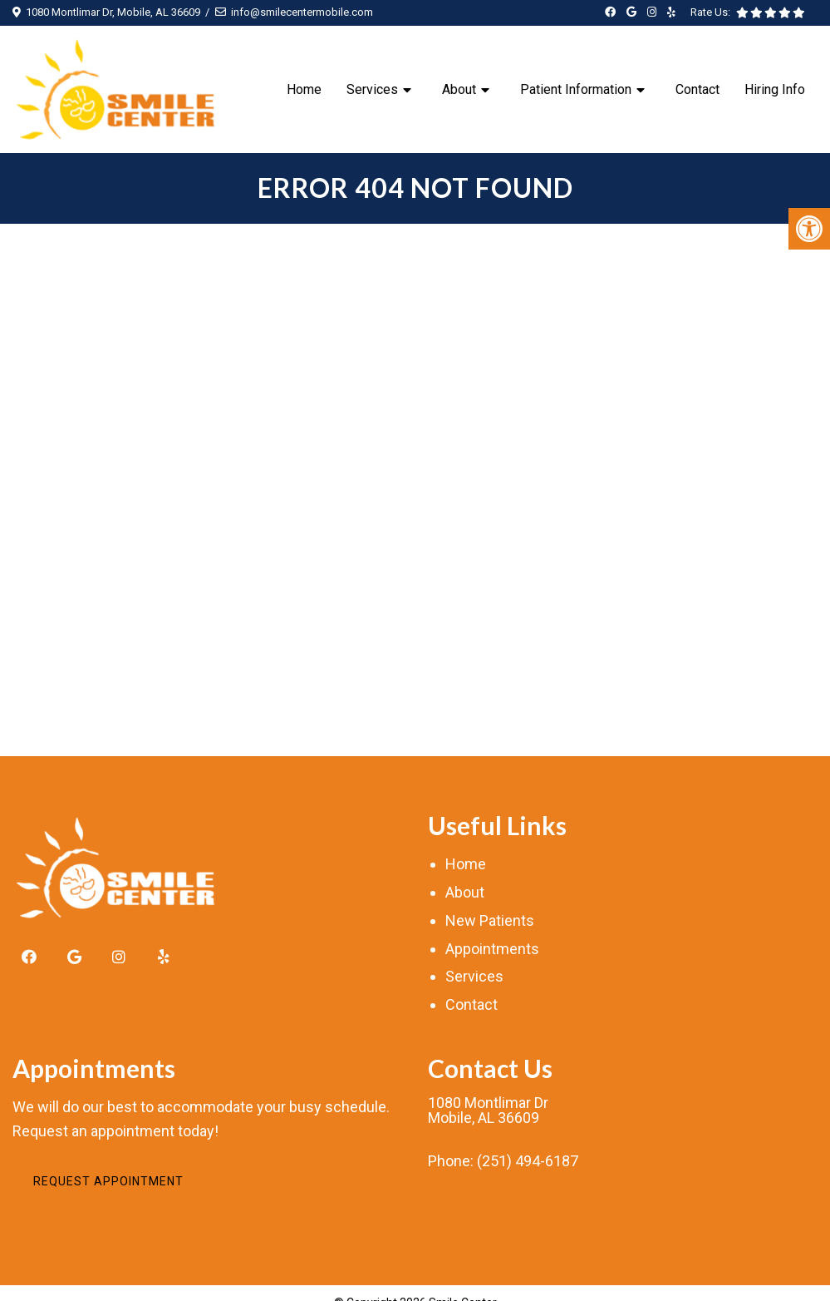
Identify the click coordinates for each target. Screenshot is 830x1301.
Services (372, 89)
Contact (697, 89)
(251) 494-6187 (527, 1161)
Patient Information (575, 89)
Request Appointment (108, 1181)
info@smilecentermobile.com (302, 12)
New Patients (489, 920)
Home (304, 89)
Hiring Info (774, 89)
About (459, 89)
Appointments (492, 948)
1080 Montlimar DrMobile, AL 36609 (488, 1110)
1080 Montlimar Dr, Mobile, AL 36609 (113, 12)
